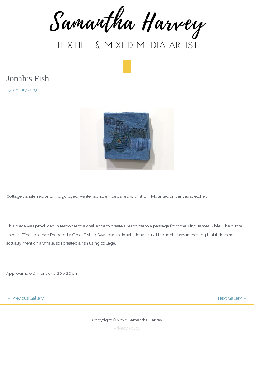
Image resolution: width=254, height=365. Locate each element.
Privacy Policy (127, 328)
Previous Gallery (25, 297)
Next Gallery (232, 297)
